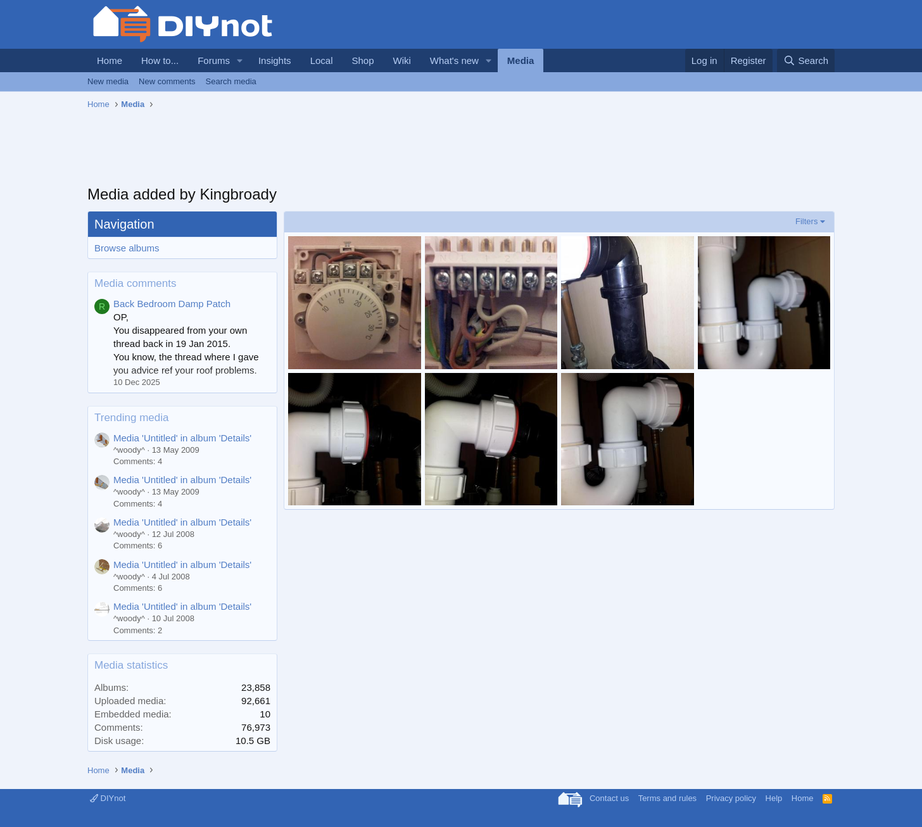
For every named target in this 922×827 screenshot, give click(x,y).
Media (520, 60)
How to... (160, 60)
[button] (240, 60)
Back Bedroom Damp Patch (171, 303)
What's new (454, 60)
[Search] (806, 60)
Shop (362, 60)
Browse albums (127, 248)
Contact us (609, 798)
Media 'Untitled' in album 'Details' (182, 437)
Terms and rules (667, 798)
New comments (167, 81)
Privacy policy (731, 798)
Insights (274, 60)
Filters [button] (806, 221)
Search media (231, 81)
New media (108, 81)
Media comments (135, 283)
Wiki (402, 60)
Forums (214, 60)
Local (321, 60)
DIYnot (107, 798)
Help (774, 798)
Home (109, 60)
